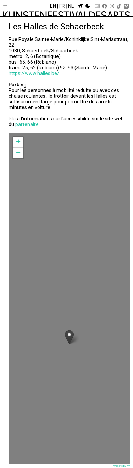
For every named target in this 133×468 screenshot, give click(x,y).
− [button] (18, 153)
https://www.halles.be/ (34, 73)
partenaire (27, 124)
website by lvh (121, 465)
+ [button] (18, 142)
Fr (62, 6)
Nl (71, 6)
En (53, 6)
